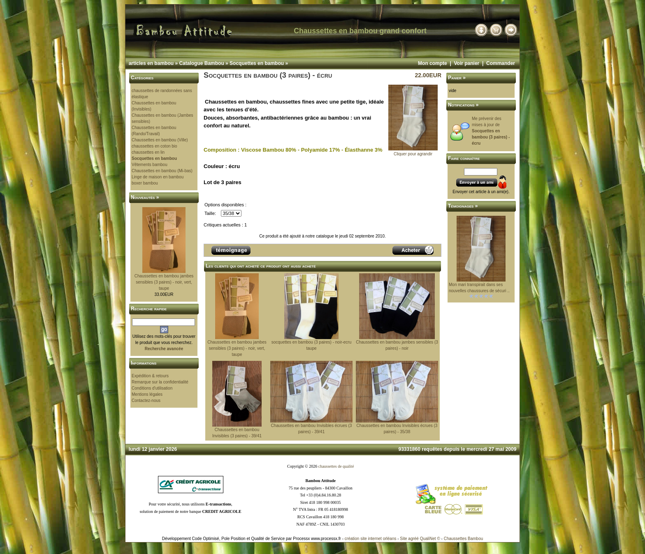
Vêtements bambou (149, 164)
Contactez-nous (146, 400)
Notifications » (463, 105)
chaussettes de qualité (336, 466)
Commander (500, 63)
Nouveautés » (145, 197)
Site (403, 538)
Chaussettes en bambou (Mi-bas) (162, 171)
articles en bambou (151, 63)
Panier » (457, 78)
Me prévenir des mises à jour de (491, 130)
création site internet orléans (371, 538)
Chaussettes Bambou (463, 538)
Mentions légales (147, 394)
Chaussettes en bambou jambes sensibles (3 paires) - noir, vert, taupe (164, 282)
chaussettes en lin (148, 152)
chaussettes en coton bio (154, 146)
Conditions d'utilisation (152, 388)
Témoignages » (463, 206)
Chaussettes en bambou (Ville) (160, 140)
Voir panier (466, 63)
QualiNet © (430, 538)
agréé (413, 538)
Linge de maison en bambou (157, 177)
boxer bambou (145, 183)
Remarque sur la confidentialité (160, 382)
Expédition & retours (150, 376)
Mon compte (432, 63)
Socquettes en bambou (257, 63)
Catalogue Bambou (201, 63)
